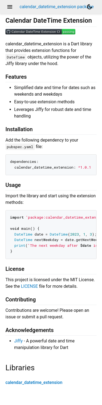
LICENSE (29, 286)
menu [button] (10, 7)
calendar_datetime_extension (33, 382)
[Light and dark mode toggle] (89, 6)
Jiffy (18, 341)
